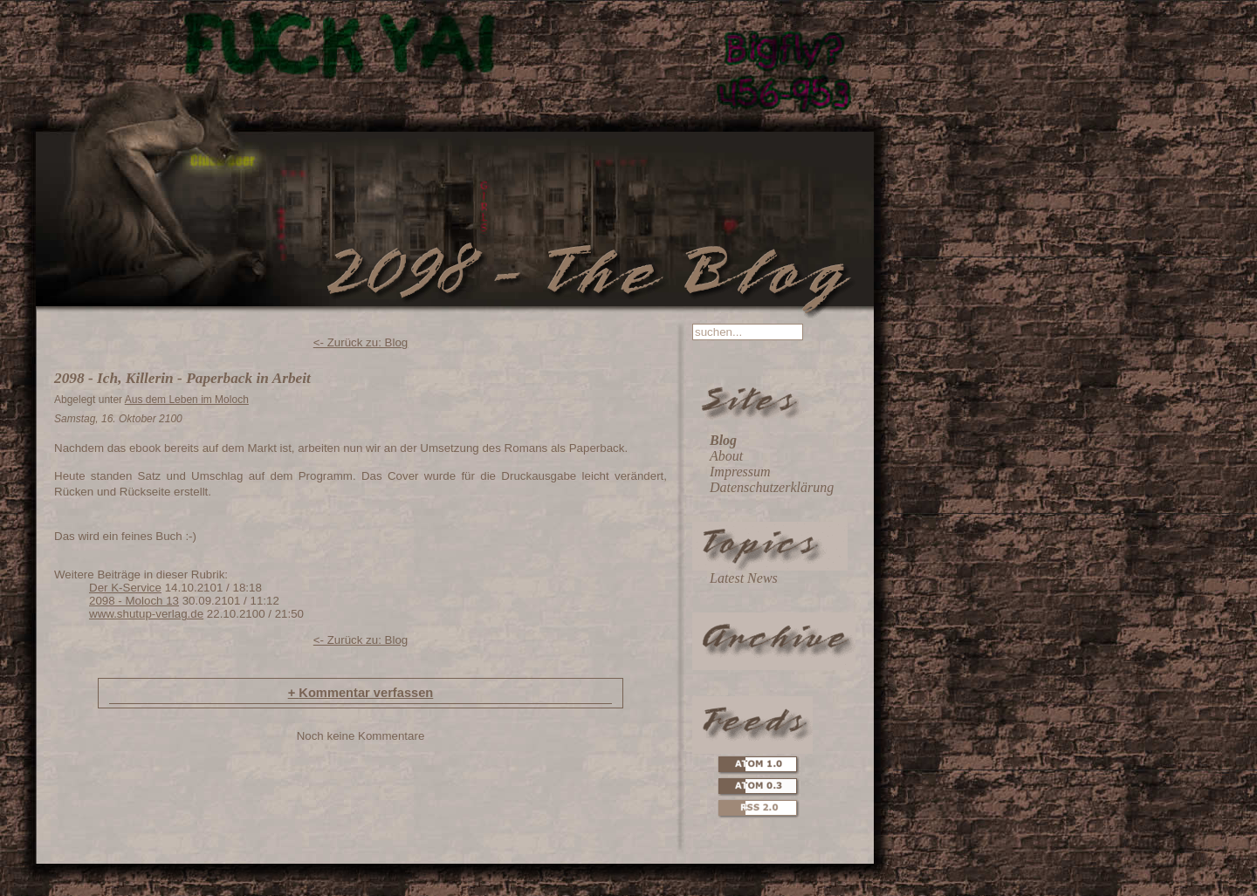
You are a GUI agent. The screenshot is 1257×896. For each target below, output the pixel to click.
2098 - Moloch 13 (134, 600)
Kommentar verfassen (361, 693)
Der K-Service (125, 587)
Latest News (744, 578)
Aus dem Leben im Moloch (187, 399)
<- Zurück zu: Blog (361, 342)
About (726, 455)
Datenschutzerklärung (772, 487)
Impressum (740, 471)
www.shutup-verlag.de (146, 613)
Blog (723, 440)
